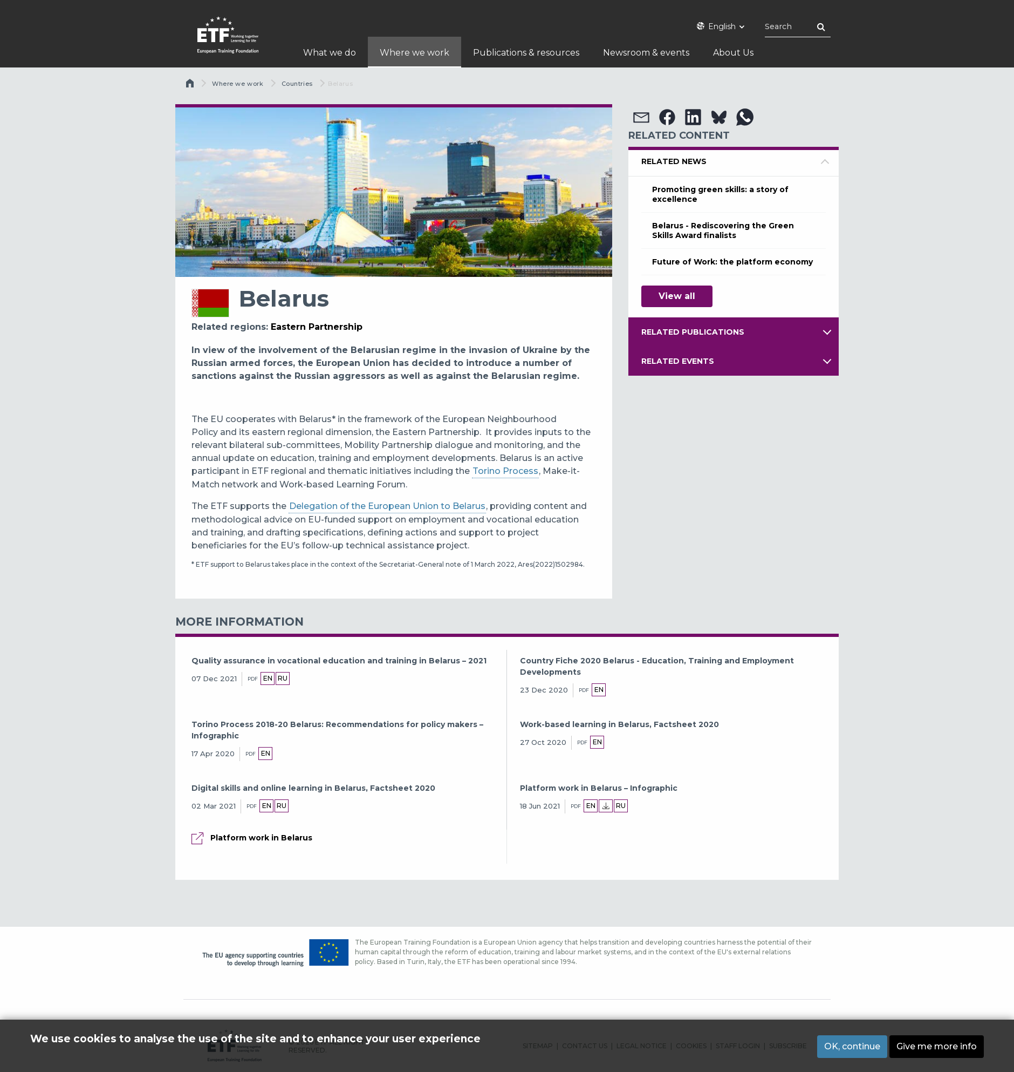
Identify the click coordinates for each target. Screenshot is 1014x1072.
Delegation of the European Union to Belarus (387, 506)
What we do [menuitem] (329, 53)
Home (190, 85)
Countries (297, 83)
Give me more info (936, 1046)
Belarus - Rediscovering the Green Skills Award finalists (723, 230)
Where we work (237, 83)
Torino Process (505, 471)
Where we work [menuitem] (414, 53)
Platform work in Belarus (261, 838)
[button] (641, 117)
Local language (608, 805)
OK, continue (852, 1046)
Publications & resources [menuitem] (526, 53)
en (267, 678)
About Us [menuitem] (733, 53)
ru (282, 678)
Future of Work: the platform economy (732, 262)
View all (677, 296)
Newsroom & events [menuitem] (646, 53)
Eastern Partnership (316, 327)
